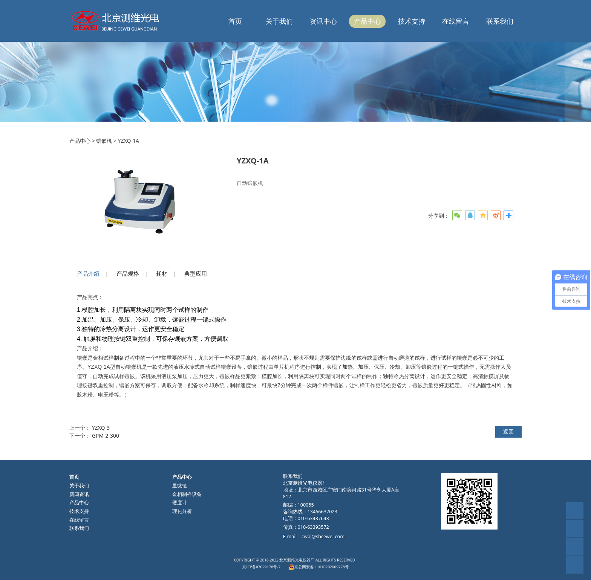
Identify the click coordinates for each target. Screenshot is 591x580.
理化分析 (182, 511)
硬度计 (179, 502)
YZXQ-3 (101, 427)
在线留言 (455, 21)
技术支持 (411, 21)
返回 (508, 431)
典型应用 (195, 274)
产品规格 (127, 274)
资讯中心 (323, 21)
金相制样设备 (187, 494)
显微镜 (179, 485)
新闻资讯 (79, 494)
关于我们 (279, 21)
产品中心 (367, 21)
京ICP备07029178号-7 (280, 565)
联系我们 (499, 21)
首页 (235, 21)
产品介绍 (88, 274)
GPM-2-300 (105, 435)
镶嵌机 (104, 140)
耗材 (161, 274)
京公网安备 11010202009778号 (307, 565)
